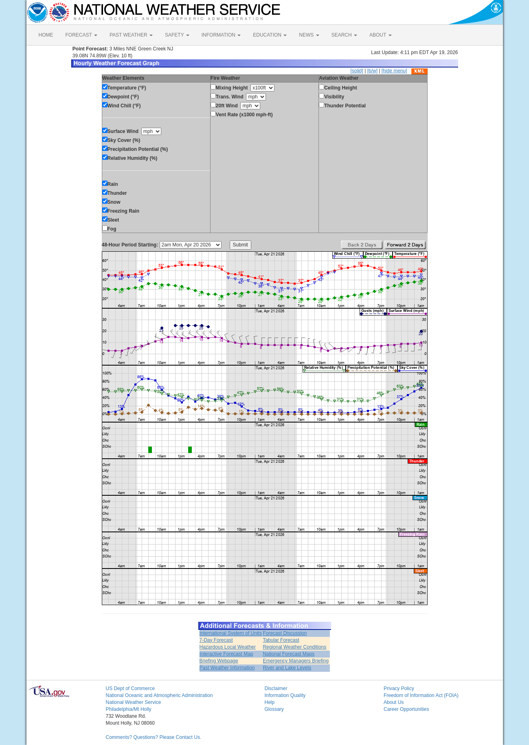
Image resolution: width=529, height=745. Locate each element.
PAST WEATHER (131, 35)
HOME (46, 35)
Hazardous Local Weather (228, 647)
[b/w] (372, 71)
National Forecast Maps (288, 654)
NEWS (309, 35)
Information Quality (285, 695)
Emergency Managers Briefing (295, 661)
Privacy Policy (399, 688)
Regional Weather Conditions (294, 647)
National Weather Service (133, 702)
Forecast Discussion (285, 633)
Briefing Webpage (219, 661)
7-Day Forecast (216, 640)
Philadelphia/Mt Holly (128, 709)
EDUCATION (270, 35)
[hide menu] (394, 71)
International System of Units (231, 633)
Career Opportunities (406, 709)
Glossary (274, 709)
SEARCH (344, 35)
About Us (394, 702)
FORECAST (81, 35)
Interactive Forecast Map (226, 654)
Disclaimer (276, 688)
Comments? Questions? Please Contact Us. (154, 737)
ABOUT (380, 35)
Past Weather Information (227, 668)
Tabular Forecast (281, 640)
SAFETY (177, 35)
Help (270, 702)
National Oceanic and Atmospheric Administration (159, 695)
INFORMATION (221, 35)
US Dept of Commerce (130, 688)
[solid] (356, 71)
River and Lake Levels (287, 668)
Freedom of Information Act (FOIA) (421, 695)
